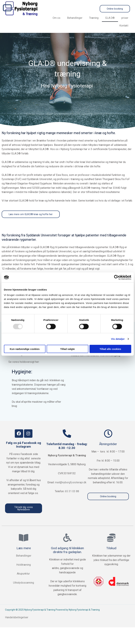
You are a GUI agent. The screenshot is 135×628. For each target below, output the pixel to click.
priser (124, 18)
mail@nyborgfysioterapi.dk (70, 482)
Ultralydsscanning (23, 583)
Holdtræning (23, 565)
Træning (94, 18)
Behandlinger (74, 18)
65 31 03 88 (72, 491)
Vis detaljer (118, 338)
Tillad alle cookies (110, 348)
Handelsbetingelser (17, 618)
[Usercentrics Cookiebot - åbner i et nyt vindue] (116, 277)
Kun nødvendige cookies (25, 348)
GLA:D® (110, 18)
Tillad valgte (67, 348)
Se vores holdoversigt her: (23, 362)
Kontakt (123, 25)
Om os (56, 18)
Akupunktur (23, 574)
